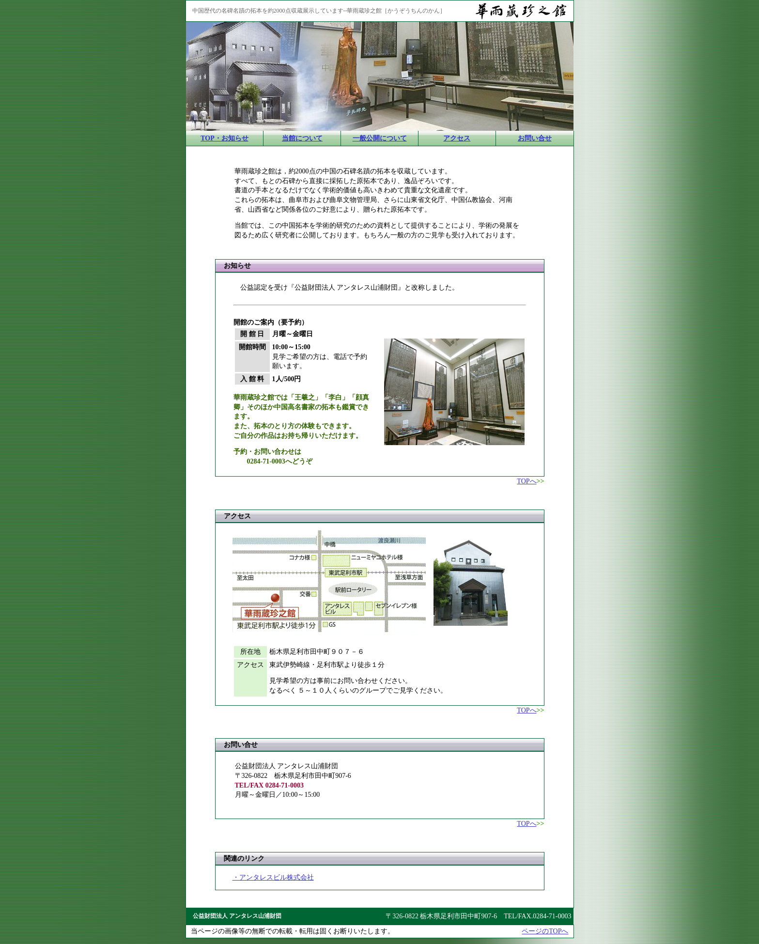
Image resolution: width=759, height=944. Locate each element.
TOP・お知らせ (224, 138)
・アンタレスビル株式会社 (273, 877)
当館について (302, 138)
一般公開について (380, 138)
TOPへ (526, 481)
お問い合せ (535, 138)
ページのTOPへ (545, 931)
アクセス (456, 138)
